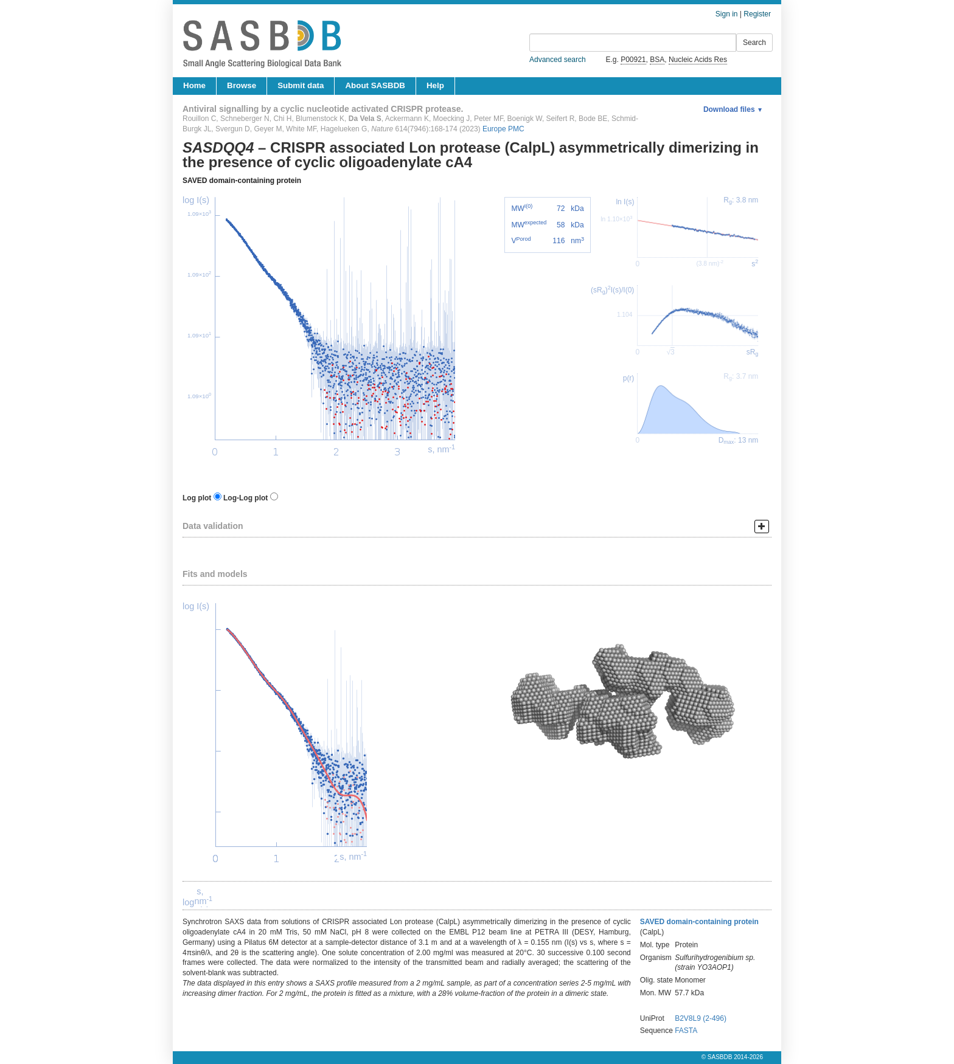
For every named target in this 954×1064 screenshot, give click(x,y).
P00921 (633, 59)
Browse (241, 85)
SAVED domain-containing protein (242, 180)
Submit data (300, 85)
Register (757, 14)
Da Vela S (365, 118)
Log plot (197, 498)
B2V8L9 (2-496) (700, 1018)
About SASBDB (375, 85)
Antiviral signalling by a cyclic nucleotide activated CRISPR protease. (323, 109)
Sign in (727, 14)
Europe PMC (503, 129)
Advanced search (557, 59)
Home (194, 85)
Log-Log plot (245, 498)
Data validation (213, 526)
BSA (657, 59)
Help (435, 85)
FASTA (686, 1030)
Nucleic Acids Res (698, 59)
